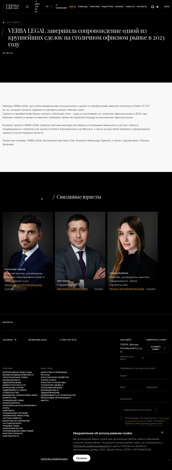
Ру (47, 6)
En (51, 6)
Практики (95, 6)
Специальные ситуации (15, 413)
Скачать (9, 288)
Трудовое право (11, 426)
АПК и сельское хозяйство (55, 377)
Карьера (119, 6)
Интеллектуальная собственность (13, 434)
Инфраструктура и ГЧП (14, 385)
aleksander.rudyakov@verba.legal (23, 284)
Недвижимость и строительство (58, 395)
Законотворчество (13, 428)
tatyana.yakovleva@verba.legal (126, 288)
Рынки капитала (11, 403)
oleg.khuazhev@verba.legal (72, 288)
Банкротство (9, 398)
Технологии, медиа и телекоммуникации (52, 386)
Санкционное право (13, 400)
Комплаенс (9, 410)
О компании (61, 6)
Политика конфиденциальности (58, 459)
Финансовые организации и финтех (56, 399)
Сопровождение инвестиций (18, 431)
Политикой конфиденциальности (91, 446)
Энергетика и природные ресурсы (54, 373)
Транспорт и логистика (53, 382)
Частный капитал (12, 423)
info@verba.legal (37, 340)
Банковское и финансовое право (20, 395)
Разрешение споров (13, 387)
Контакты (142, 6)
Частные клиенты (12, 418)
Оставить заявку (158, 348)
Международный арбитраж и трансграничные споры (18, 376)
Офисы (72, 6)
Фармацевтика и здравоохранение (12, 381)
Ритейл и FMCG (48, 380)
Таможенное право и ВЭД (16, 415)
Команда (83, 6)
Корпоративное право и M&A (17, 372)
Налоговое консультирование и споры (20, 406)
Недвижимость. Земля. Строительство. (15, 391)
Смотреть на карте (131, 357)
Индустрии (107, 6)
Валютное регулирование (16, 421)
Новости (130, 6)
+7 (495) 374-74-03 (67, 340)
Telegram (9, 340)
